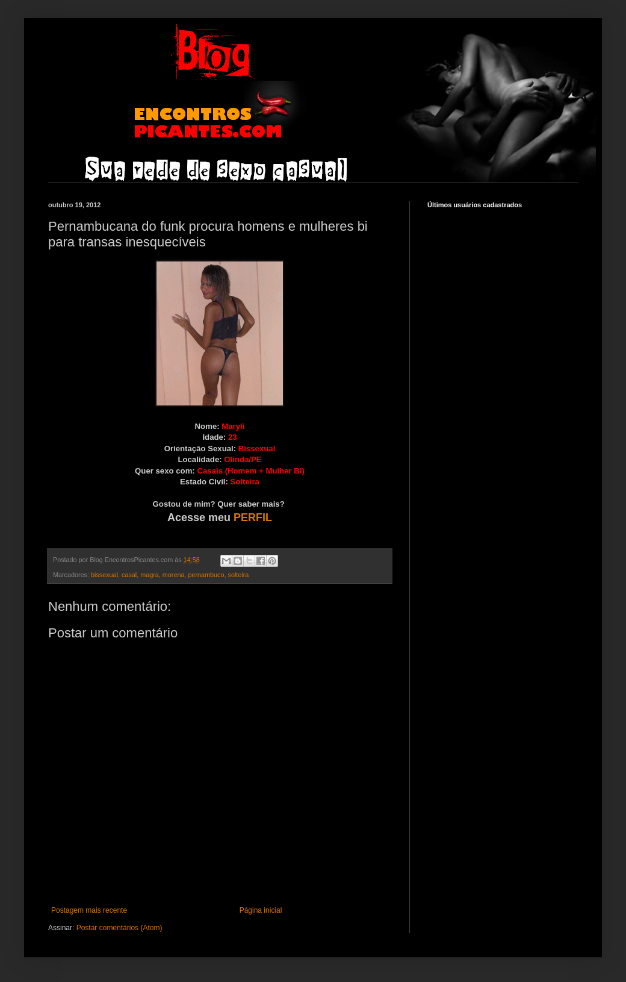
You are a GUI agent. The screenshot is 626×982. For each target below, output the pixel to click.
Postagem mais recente (89, 910)
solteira (238, 574)
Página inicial (261, 910)
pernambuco (206, 574)
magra (149, 574)
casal (129, 574)
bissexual (104, 574)
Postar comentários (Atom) (119, 928)
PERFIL (253, 517)
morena (174, 574)
